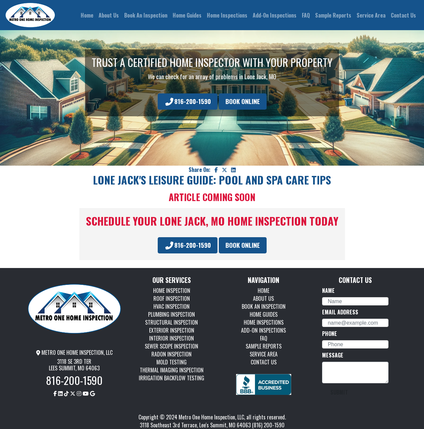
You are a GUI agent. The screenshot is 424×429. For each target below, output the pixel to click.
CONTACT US (264, 362)
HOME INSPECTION (171, 291)
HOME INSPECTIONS (264, 322)
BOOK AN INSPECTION (264, 306)
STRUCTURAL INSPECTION (171, 322)
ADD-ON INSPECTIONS (263, 330)
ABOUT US (263, 298)
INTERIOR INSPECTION (171, 338)
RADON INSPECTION (171, 354)
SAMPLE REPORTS (264, 346)
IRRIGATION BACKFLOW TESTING (171, 378)
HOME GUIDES (264, 314)
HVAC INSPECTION (171, 306)
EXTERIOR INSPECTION (171, 330)
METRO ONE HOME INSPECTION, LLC (74, 352)
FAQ (263, 338)
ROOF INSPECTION (171, 298)
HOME (263, 291)
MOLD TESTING (171, 362)
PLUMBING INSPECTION (171, 314)
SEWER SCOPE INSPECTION (171, 346)
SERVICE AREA (264, 354)
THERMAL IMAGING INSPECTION (172, 370)
